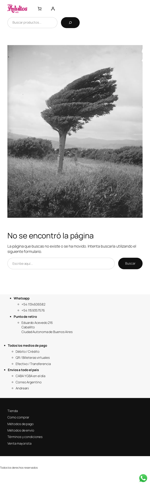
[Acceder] (52, 8)
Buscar (130, 263)
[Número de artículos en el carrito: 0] (39, 8)
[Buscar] (70, 22)
